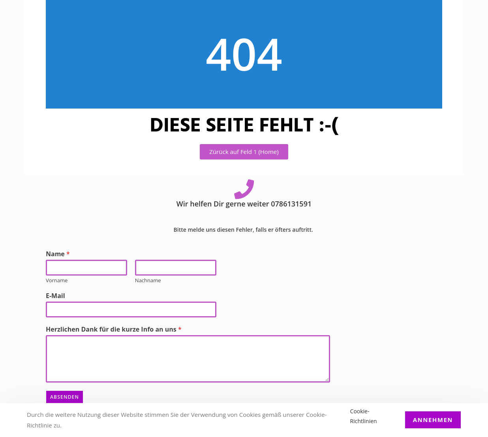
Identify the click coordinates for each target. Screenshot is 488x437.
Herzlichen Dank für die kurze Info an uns (114, 329)
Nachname (148, 280)
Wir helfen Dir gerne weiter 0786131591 (244, 203)
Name (58, 254)
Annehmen (433, 420)
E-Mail (55, 296)
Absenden (64, 397)
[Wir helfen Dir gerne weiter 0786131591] (244, 189)
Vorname (57, 280)
